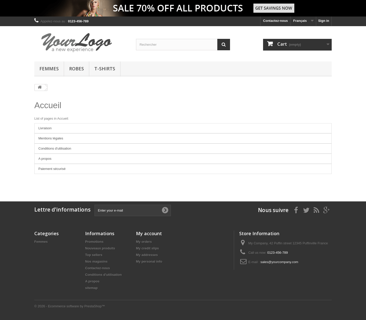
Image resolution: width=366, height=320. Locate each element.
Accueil (47, 105)
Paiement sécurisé (52, 169)
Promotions (94, 242)
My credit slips (147, 248)
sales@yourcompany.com (279, 262)
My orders (144, 242)
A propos (44, 159)
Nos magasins (96, 261)
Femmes (49, 69)
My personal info (149, 261)
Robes (76, 69)
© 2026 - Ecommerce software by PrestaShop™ (69, 306)
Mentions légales (50, 138)
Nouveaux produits (100, 248)
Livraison (45, 128)
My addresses (147, 255)
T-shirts (104, 69)
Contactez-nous (275, 21)
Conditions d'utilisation (54, 148)
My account (149, 233)
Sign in (323, 21)
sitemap (91, 288)
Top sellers (93, 255)
